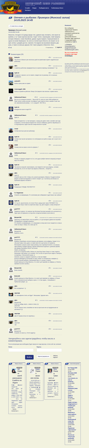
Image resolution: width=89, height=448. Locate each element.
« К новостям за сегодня (16, 26)
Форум (34, 8)
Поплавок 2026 (72, 373)
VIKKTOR (17, 293)
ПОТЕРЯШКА (69, 56)
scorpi (16, 128)
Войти (29, 357)
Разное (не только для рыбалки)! (71, 436)
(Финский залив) (17, 30)
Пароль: (39, 347)
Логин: (10, 347)
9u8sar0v (17, 57)
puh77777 (17, 209)
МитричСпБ (17, 217)
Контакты (28, 10)
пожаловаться (49, 47)
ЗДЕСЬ (75, 42)
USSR (16, 145)
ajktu (15, 65)
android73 (17, 81)
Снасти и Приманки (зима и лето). (72, 388)
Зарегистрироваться (43, 356)
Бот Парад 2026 (72, 368)
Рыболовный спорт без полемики (72, 421)
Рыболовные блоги (57, 8)
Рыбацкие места (44, 8)
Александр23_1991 (20, 89)
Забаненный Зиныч (20, 97)
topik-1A (58, 47)
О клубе (27, 8)
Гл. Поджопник (18, 193)
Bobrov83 (17, 276)
